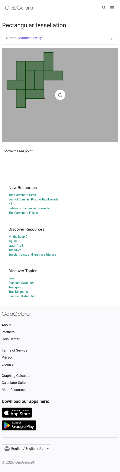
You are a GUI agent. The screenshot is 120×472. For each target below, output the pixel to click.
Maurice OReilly (30, 38)
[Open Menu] (112, 7)
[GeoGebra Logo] (19, 8)
